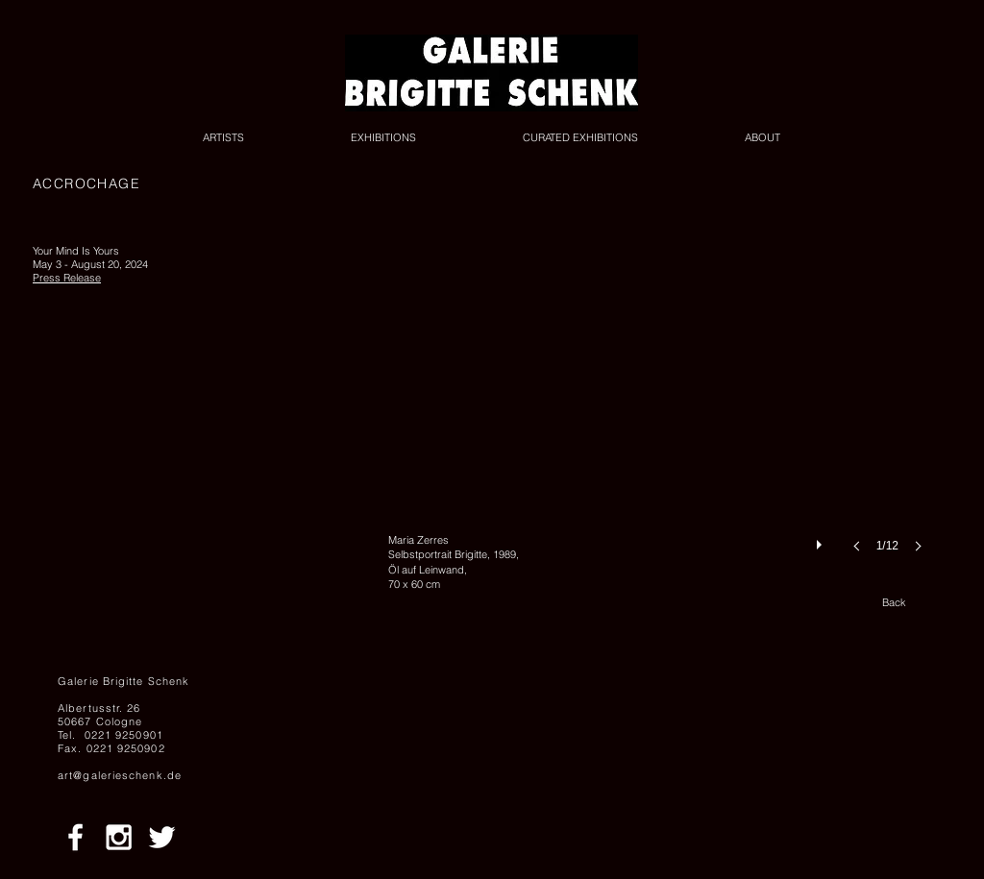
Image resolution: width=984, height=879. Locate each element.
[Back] (893, 603)
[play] (821, 539)
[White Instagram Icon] (118, 837)
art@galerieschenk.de (120, 775)
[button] (661, 417)
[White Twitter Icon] (162, 837)
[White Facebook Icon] (75, 837)
